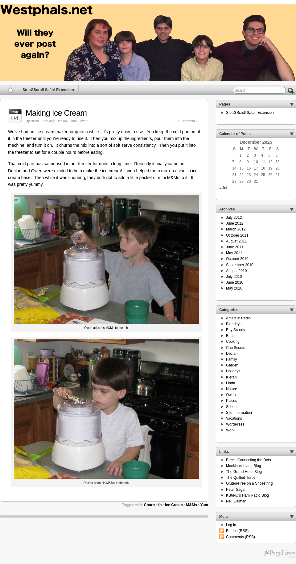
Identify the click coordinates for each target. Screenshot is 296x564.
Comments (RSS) (240, 537)
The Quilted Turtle (240, 477)
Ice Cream (174, 505)
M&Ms (191, 505)
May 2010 (234, 288)
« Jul (223, 188)
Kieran (231, 377)
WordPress (235, 424)
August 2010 (236, 271)
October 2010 (237, 259)
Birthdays (233, 324)
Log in (231, 525)
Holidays (233, 371)
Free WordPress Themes (280, 553)
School (231, 407)
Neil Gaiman (236, 501)
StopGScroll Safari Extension (48, 90)
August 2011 (236, 241)
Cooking (48, 121)
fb (160, 505)
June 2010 (234, 282)
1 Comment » (188, 121)
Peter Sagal (235, 489)
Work (230, 430)
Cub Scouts (235, 348)
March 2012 (235, 229)
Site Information (239, 412)
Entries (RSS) (237, 531)
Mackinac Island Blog (243, 466)
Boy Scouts (235, 330)
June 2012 (234, 223)
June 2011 (234, 247)
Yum (204, 505)
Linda (73, 121)
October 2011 (237, 235)
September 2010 (239, 265)
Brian (230, 336)
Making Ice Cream (56, 113)
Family (231, 359)
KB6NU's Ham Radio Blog (247, 495)
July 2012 (234, 217)
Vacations (234, 418)
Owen (83, 121)
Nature (231, 389)
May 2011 (234, 253)
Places (231, 400)
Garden (232, 365)
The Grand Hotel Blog (244, 472)
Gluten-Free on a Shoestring (249, 483)
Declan (61, 121)
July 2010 (234, 276)
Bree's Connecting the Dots (248, 460)
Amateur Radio (238, 318)
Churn (149, 505)
